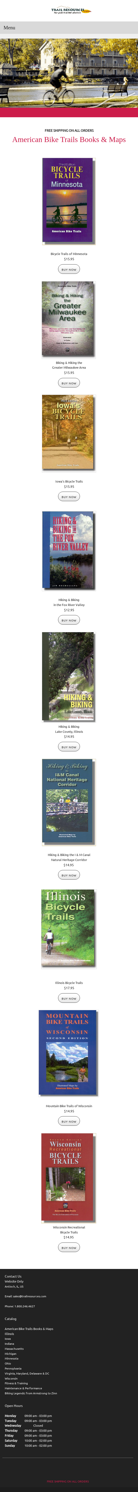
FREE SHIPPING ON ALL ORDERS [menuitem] (68, 1481)
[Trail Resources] (69, 10)
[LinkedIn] (77, 1469)
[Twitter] (68, 1469)
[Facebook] (58, 1469)
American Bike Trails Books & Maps (29, 1328)
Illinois (9, 1333)
